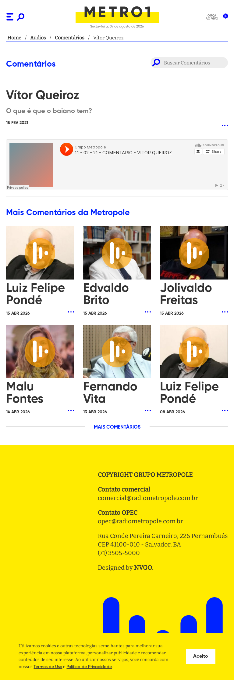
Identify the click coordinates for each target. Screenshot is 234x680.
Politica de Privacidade (89, 667)
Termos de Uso (48, 667)
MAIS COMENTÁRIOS (117, 427)
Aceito (200, 656)
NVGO (143, 567)
